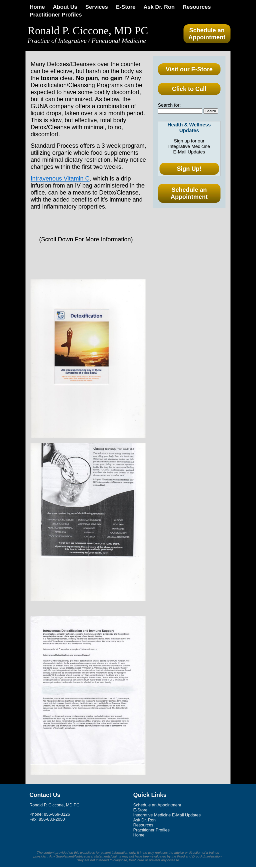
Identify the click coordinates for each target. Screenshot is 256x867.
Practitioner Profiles (56, 15)
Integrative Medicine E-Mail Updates (167, 815)
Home (37, 7)
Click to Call (189, 88)
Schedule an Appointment (207, 34)
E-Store (126, 7)
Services (96, 7)
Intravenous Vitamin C (60, 178)
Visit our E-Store (189, 69)
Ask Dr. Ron (159, 7)
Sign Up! (189, 168)
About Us (65, 7)
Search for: (169, 105)
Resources (197, 7)
